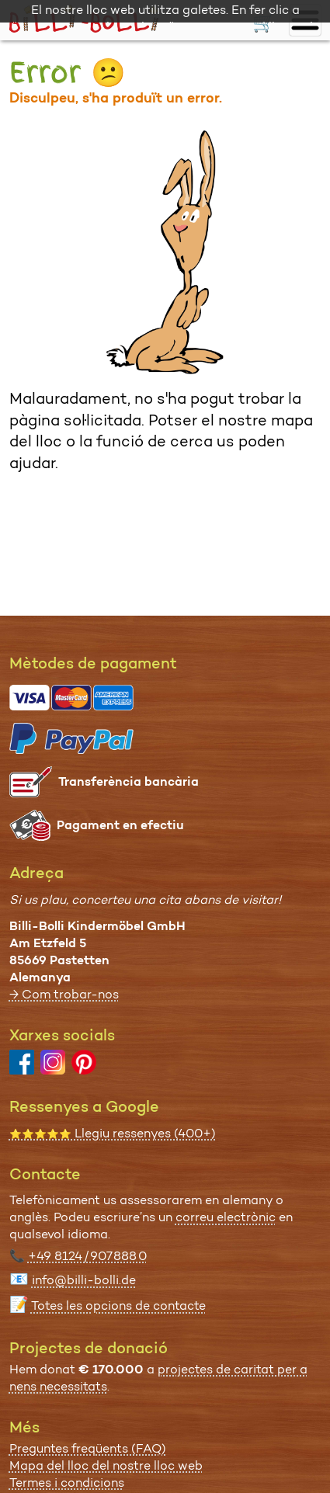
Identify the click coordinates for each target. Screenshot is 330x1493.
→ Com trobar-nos (64, 994)
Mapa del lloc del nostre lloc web (106, 1465)
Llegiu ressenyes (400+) (112, 1133)
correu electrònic (225, 1217)
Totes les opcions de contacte (118, 1305)
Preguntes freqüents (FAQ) (87, 1448)
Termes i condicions (66, 1482)
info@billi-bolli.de (84, 1280)
